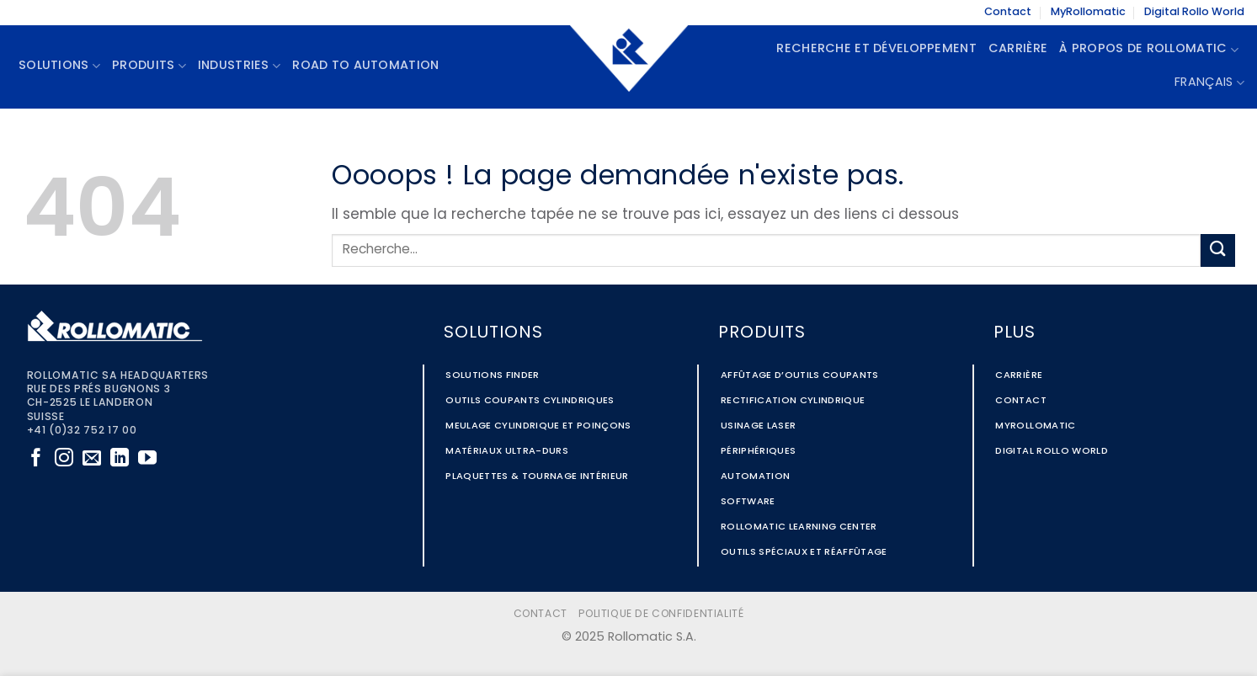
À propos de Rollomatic (1148, 50)
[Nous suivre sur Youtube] (147, 459)
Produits (149, 66)
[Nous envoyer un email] (92, 459)
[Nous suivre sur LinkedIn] (119, 459)
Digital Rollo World (1194, 12)
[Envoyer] (1217, 250)
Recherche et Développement (876, 49)
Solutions (59, 66)
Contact (1007, 12)
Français (1209, 83)
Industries (239, 66)
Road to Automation (365, 66)
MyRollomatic (1088, 12)
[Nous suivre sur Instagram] (64, 459)
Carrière (1017, 49)
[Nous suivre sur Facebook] (36, 459)
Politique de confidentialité (660, 614)
